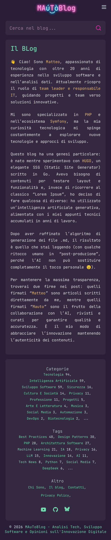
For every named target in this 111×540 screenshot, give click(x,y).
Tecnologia (53, 374)
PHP (27, 443)
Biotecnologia (61, 418)
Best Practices (33, 437)
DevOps (33, 418)
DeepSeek (50, 468)
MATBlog (56, 8)
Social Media (39, 412)
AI (78, 456)
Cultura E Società (41, 393)
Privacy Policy (55, 495)
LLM (30, 456)
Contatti (76, 487)
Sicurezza (76, 387)
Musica (77, 406)
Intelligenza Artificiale (53, 381)
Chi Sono (36, 487)
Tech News (28, 462)
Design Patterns (73, 437)
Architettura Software (62, 443)
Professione (41, 399)
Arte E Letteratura (44, 406)
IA (63, 449)
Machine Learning (34, 449)
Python (51, 462)
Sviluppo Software (39, 387)
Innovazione (54, 456)
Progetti (71, 399)
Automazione (71, 412)
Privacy (76, 393)
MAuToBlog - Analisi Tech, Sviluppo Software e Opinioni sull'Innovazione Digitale (55, 529)
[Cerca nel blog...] (51, 28)
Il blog (56, 487)
